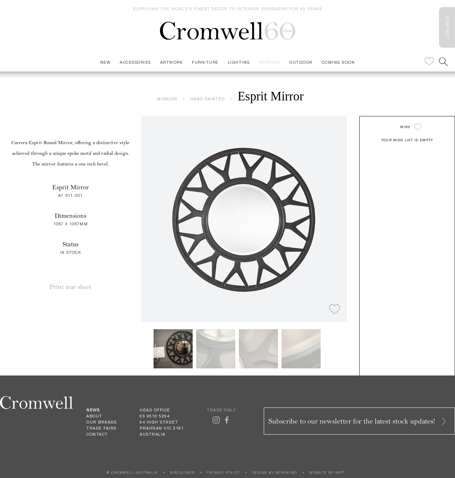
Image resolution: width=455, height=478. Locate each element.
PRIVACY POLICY (223, 472)
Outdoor (300, 62)
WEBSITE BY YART (327, 472)
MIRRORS (167, 98)
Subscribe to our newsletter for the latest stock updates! (358, 421)
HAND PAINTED (207, 98)
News (93, 410)
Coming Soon (338, 62)
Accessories (135, 62)
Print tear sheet (70, 287)
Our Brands (101, 422)
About (94, 416)
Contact (97, 434)
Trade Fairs (101, 428)
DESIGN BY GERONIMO (274, 472)
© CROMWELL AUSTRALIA (132, 472)
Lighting (239, 62)
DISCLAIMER (182, 472)
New (105, 62)
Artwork (171, 62)
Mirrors (269, 62)
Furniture (205, 62)
